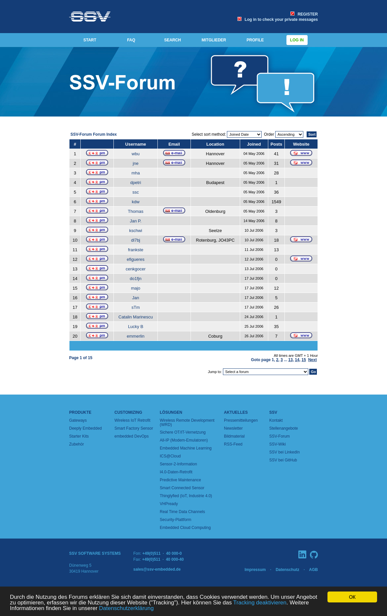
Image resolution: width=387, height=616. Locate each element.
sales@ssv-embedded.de (157, 569)
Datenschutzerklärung (126, 608)
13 (290, 359)
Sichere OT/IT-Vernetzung (183, 432)
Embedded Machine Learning (186, 448)
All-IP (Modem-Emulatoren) (184, 440)
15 (304, 359)
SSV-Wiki (277, 444)
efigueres (135, 259)
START (89, 40)
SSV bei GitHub (283, 460)
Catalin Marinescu (135, 316)
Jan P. (135, 220)
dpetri (135, 182)
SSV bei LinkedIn (284, 452)
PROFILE (255, 40)
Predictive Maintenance (180, 480)
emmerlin (135, 336)
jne (135, 163)
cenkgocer (136, 268)
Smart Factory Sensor (133, 428)
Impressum (255, 569)
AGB (313, 569)
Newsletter (233, 428)
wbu (136, 153)
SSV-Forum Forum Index (93, 134)
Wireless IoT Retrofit (132, 420)
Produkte (80, 412)
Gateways (78, 420)
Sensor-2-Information (178, 464)
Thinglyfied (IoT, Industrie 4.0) (186, 496)
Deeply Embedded (85, 428)
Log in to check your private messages (277, 19)
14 (297, 359)
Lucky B (135, 326)
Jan (135, 297)
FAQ (131, 40)
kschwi (135, 230)
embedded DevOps (131, 436)
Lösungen (171, 412)
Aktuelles (236, 412)
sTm (135, 307)
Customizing (128, 412)
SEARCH (172, 40)
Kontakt (276, 420)
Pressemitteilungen (241, 420)
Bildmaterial (234, 436)
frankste (135, 249)
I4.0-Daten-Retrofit (176, 472)
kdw (135, 201)
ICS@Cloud (170, 456)
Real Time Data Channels (182, 511)
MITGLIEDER (214, 40)
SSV (273, 412)
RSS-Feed (233, 444)
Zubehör (76, 444)
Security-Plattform (175, 519)
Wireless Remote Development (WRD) (187, 422)
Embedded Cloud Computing (185, 527)
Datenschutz (287, 569)
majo (135, 288)
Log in (297, 40)
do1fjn (135, 278)
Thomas (136, 211)
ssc (135, 192)
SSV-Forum (279, 436)
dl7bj (135, 240)
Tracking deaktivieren (259, 603)
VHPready (169, 503)
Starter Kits (79, 436)
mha (135, 172)
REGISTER (304, 14)
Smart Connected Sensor (182, 488)
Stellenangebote (283, 428)
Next (312, 359)
